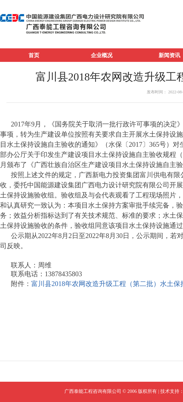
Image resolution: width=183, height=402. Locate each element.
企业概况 (102, 55)
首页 (33, 55)
